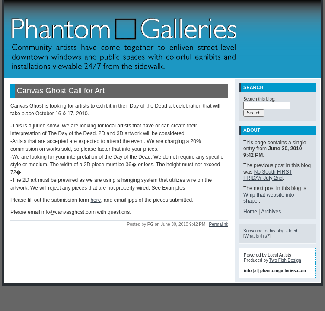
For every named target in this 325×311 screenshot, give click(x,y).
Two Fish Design (285, 260)
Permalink (218, 224)
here (95, 200)
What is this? (257, 236)
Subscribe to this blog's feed (270, 230)
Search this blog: (259, 99)
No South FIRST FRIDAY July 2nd (267, 175)
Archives (271, 212)
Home (250, 212)
